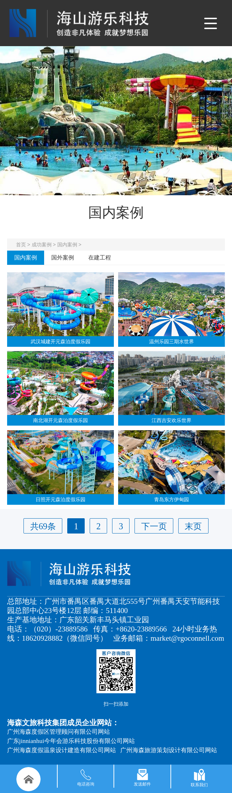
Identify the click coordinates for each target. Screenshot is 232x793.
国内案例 (67, 244)
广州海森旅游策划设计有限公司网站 (168, 750)
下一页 (154, 526)
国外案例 (62, 258)
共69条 (43, 526)
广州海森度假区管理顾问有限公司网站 (58, 731)
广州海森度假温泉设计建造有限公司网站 (61, 750)
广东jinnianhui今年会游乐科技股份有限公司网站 (71, 741)
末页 (193, 526)
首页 (21, 244)
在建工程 (99, 258)
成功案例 (42, 244)
